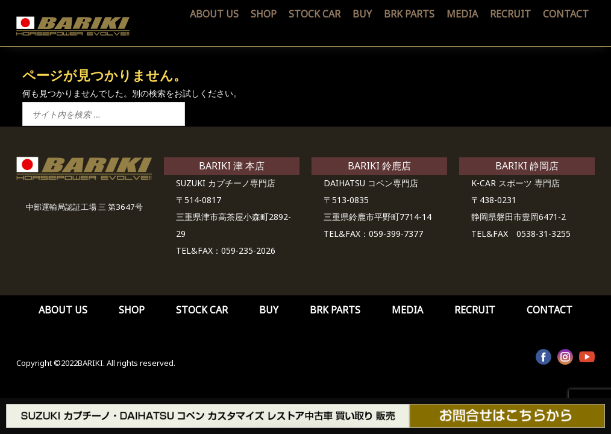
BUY (362, 13)
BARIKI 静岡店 (527, 165)
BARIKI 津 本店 (232, 165)
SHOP (264, 13)
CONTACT (566, 13)
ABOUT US (214, 13)
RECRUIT (510, 13)
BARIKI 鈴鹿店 (379, 165)
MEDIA (462, 13)
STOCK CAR (314, 13)
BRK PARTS (409, 13)
